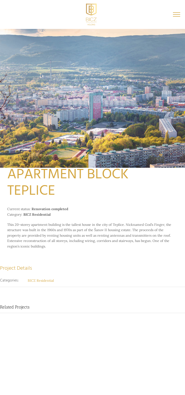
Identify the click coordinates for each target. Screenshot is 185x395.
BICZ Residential (41, 280)
